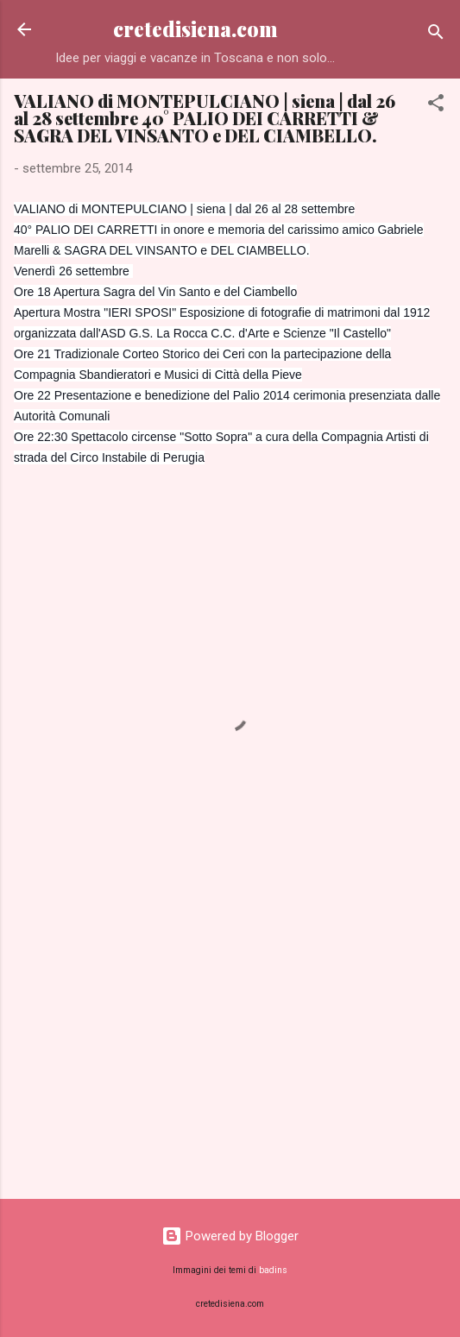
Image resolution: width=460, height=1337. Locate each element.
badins (273, 1270)
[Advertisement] (230, 1050)
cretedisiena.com (195, 29)
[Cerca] (435, 35)
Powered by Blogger (230, 1236)
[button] (435, 105)
